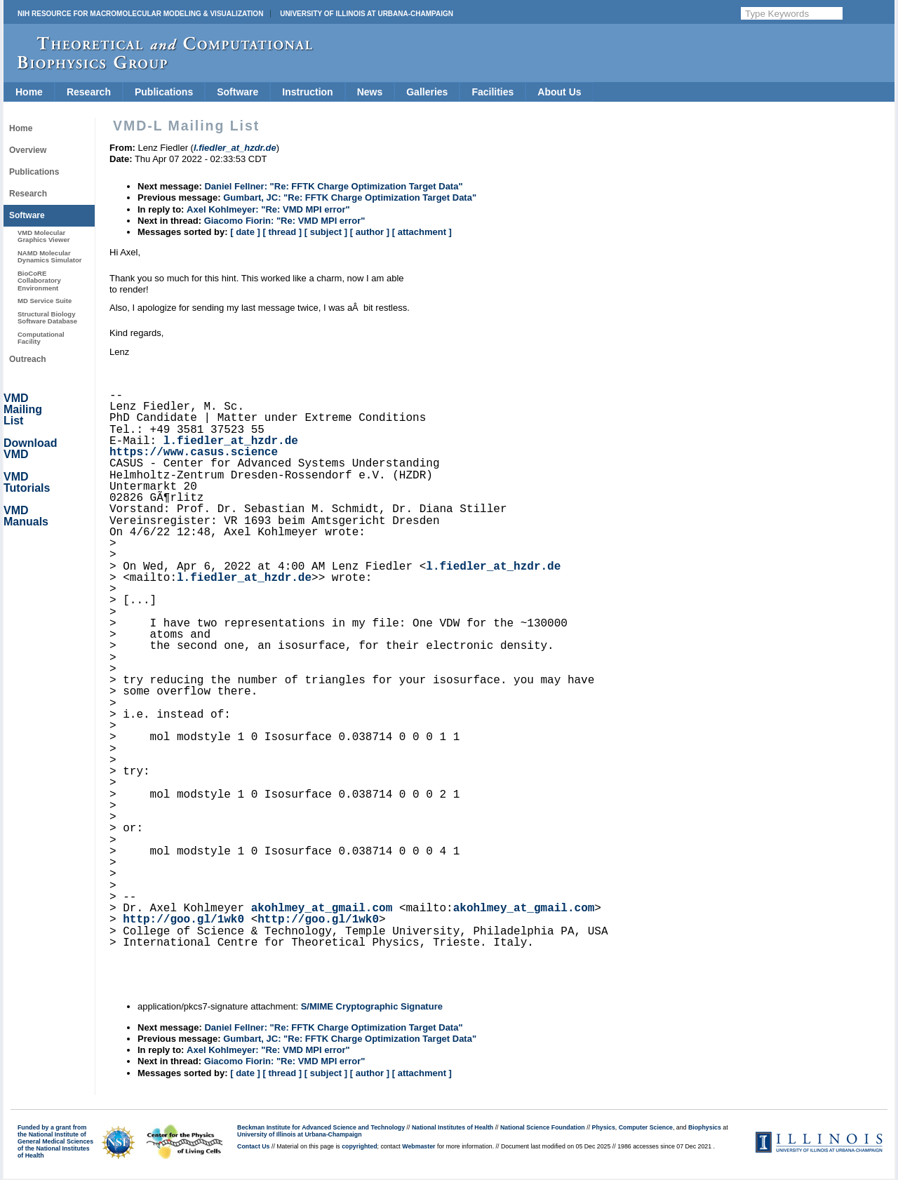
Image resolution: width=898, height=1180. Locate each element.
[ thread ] (282, 232)
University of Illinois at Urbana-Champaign (366, 14)
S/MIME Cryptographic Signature (372, 1006)
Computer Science (646, 1127)
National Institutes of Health (452, 1127)
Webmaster (418, 1146)
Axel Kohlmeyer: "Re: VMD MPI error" (268, 209)
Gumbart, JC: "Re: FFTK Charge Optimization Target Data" (349, 197)
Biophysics (704, 1127)
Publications (164, 92)
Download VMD (30, 448)
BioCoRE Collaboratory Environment (39, 280)
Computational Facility (41, 337)
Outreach (27, 359)
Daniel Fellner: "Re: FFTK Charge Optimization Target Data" (333, 186)
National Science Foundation (542, 1127)
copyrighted (359, 1146)
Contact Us (253, 1146)
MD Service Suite (45, 300)
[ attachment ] (422, 232)
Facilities (492, 92)
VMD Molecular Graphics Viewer (43, 236)
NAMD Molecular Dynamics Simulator (50, 256)
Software (237, 92)
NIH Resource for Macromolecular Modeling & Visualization (140, 14)
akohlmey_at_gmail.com (322, 908)
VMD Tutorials (27, 482)
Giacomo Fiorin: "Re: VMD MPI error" (285, 220)
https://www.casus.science (193, 452)
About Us (559, 92)
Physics (603, 1127)
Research (89, 92)
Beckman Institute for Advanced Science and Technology (321, 1127)
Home (29, 92)
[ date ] (245, 232)
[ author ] (369, 232)
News (370, 92)
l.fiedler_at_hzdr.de (230, 441)
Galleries (427, 92)
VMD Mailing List (23, 409)
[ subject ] (325, 232)
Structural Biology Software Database (47, 317)
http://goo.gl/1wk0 (183, 919)
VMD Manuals (26, 516)
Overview (27, 150)
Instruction (307, 92)
